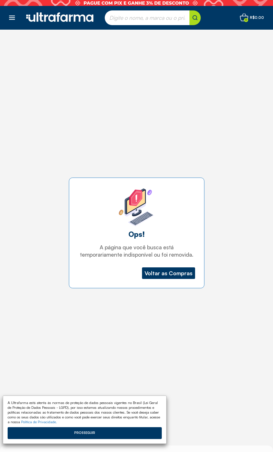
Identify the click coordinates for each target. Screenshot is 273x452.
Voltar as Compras (169, 273)
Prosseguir (84, 433)
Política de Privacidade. (39, 422)
